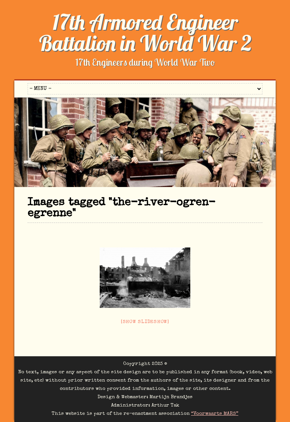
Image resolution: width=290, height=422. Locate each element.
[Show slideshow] (145, 322)
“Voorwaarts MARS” (214, 413)
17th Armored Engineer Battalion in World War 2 (145, 32)
